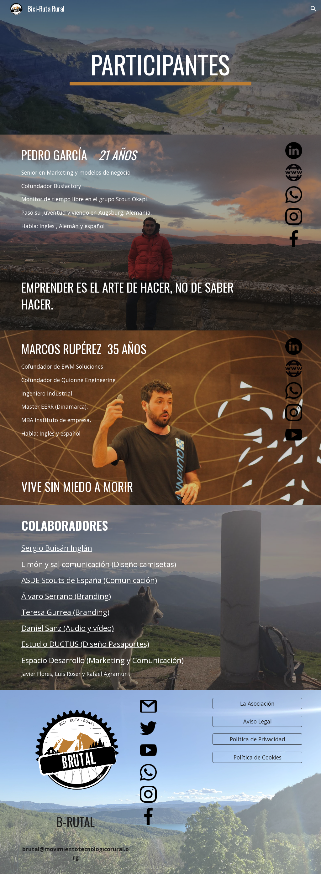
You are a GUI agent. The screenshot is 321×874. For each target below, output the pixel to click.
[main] (160, 67)
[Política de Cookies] (257, 757)
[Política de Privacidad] (257, 739)
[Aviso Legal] (257, 721)
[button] (313, 8)
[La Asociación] (257, 703)
